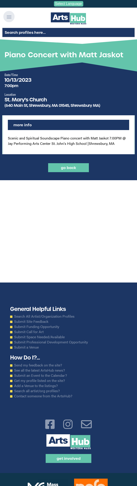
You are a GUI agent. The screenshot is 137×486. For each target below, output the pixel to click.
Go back (68, 167)
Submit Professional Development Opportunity (51, 342)
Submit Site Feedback (31, 321)
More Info (22, 124)
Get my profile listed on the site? (39, 380)
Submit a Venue (26, 347)
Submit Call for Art (29, 332)
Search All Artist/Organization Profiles (44, 316)
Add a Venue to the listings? (36, 386)
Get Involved (69, 458)
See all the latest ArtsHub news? (39, 370)
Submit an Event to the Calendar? (40, 375)
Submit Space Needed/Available (39, 337)
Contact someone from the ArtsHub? (43, 396)
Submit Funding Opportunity (36, 326)
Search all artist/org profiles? (37, 391)
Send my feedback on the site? (38, 365)
